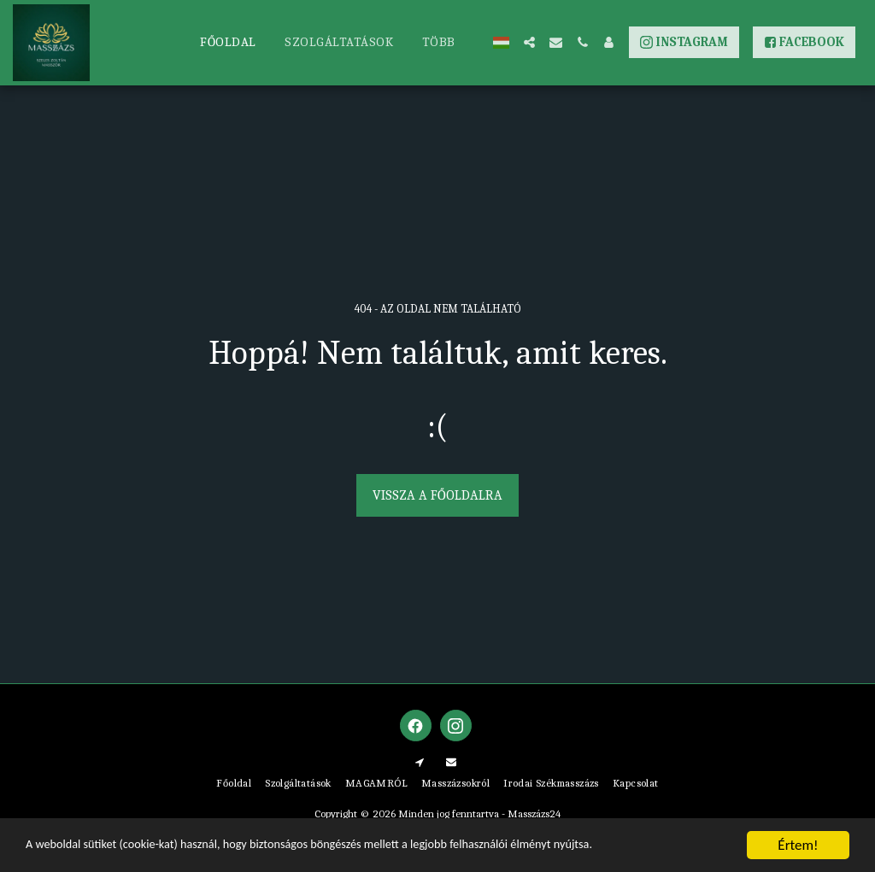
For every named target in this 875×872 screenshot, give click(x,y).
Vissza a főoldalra (437, 495)
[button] (529, 42)
